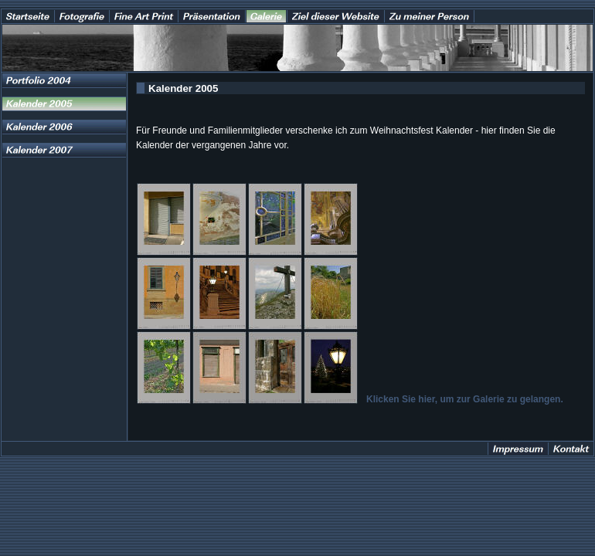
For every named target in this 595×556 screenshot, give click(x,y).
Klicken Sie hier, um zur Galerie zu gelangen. (464, 399)
